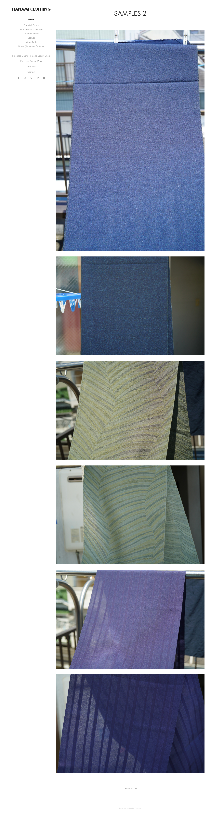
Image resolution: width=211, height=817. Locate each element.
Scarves (31, 37)
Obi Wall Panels (31, 25)
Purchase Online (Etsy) (31, 61)
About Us (31, 66)
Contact (31, 71)
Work (31, 19)
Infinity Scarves (31, 33)
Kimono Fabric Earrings (31, 29)
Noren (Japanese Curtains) (31, 46)
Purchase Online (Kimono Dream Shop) (31, 55)
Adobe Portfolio (135, 808)
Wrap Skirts (31, 42)
